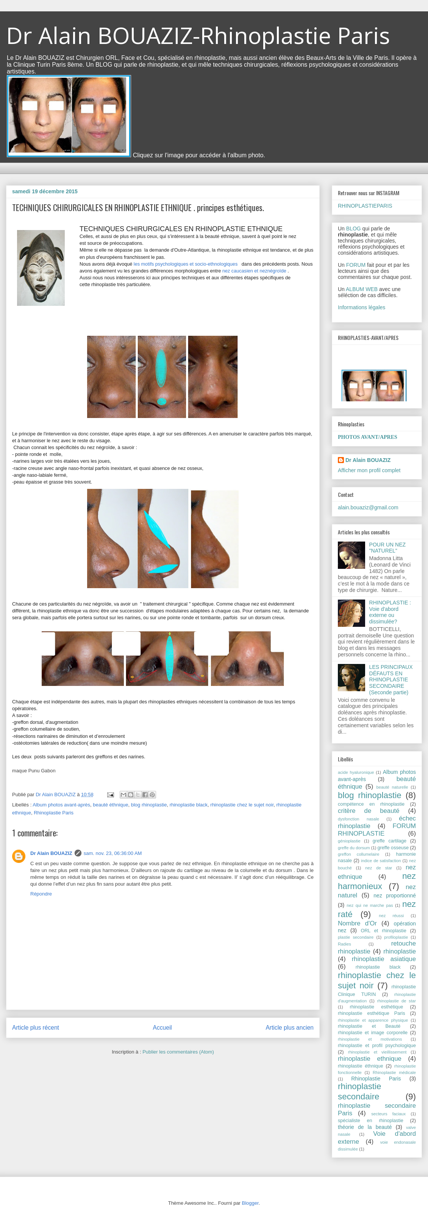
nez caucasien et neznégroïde (254, 271)
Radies (344, 944)
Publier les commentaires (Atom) (178, 1052)
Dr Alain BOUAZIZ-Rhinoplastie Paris (198, 35)
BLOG (353, 228)
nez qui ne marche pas (370, 905)
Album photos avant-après (61, 805)
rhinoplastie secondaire (359, 1091)
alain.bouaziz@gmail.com (368, 507)
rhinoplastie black (189, 805)
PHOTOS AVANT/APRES (367, 437)
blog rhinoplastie (149, 805)
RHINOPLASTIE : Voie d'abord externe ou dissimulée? (390, 612)
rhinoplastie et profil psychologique (377, 1045)
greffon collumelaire (358, 854)
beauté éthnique (110, 805)
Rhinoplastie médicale (394, 1072)
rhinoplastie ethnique (369, 1058)
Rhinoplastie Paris (53, 813)
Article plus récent (35, 1027)
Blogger (250, 1203)
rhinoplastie (399, 951)
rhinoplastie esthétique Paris (371, 1013)
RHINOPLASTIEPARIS (365, 206)
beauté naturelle (392, 787)
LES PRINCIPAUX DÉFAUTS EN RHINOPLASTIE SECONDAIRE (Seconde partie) (391, 679)
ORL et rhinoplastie (383, 930)
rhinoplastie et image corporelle (373, 1032)
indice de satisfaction (381, 860)
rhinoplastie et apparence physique (373, 1020)
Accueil (162, 1027)
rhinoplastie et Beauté (369, 1026)
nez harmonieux (377, 881)
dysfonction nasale (358, 819)
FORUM (356, 265)
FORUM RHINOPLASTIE (377, 829)
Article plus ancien (290, 1027)
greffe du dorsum (354, 847)
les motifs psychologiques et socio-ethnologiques (185, 264)
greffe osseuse (393, 847)
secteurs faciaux (388, 1114)
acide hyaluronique (356, 772)
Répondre (41, 894)
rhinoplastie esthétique (376, 1007)
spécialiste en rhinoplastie (370, 1120)
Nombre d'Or (357, 923)
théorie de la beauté (365, 1127)
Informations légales (361, 307)
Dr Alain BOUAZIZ (51, 853)
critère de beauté (369, 810)
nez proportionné (394, 895)
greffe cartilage (389, 841)
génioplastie (349, 841)
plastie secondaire (355, 937)
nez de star (378, 868)
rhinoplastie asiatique (384, 959)
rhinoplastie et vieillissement (377, 1052)
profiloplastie (396, 937)
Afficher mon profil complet (369, 470)
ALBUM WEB (362, 289)
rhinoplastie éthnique (360, 1066)
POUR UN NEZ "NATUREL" (387, 548)
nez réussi (391, 915)
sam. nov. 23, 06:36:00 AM (113, 853)
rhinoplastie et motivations (370, 1039)
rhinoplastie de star (396, 1001)
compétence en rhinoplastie (371, 804)
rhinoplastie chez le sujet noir (241, 805)
